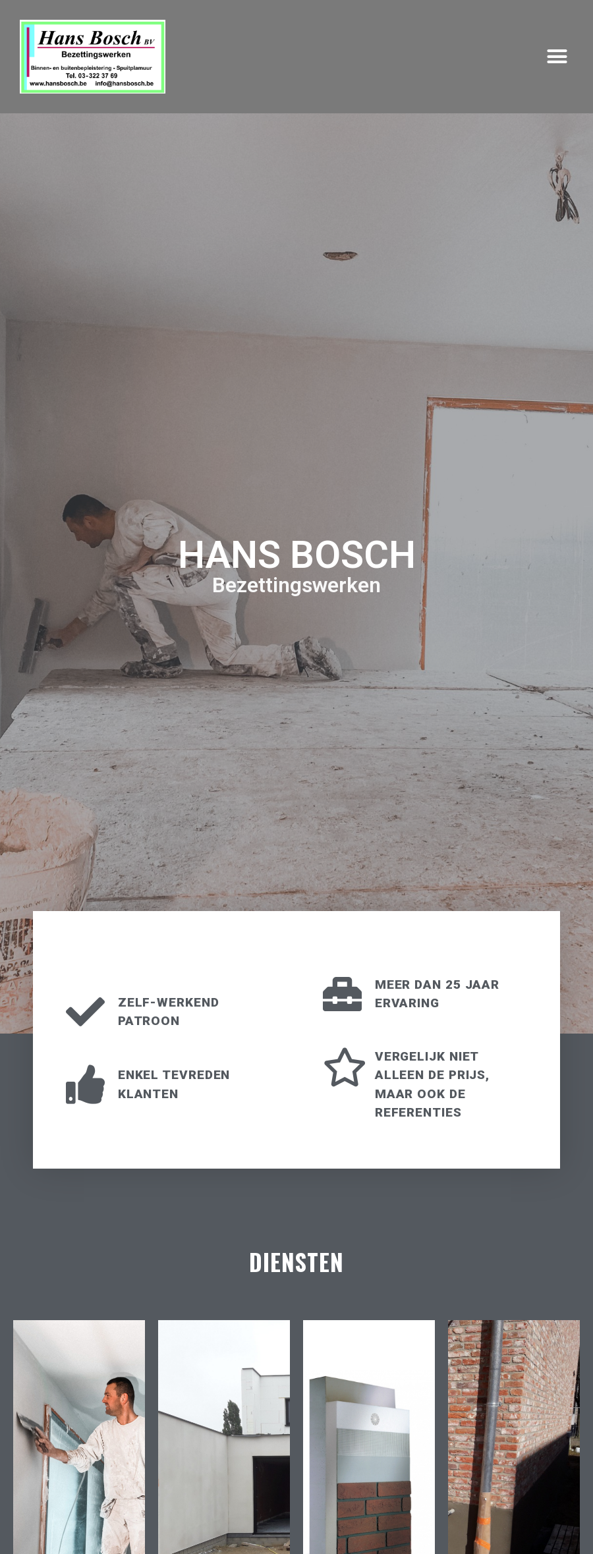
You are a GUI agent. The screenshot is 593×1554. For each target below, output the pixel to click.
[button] (556, 56)
